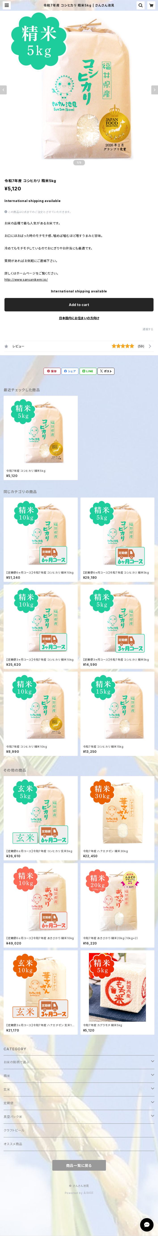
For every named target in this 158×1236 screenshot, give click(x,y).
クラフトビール (14, 1130)
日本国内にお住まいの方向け (79, 318)
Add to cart (79, 304)
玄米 (7, 1089)
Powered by (79, 1193)
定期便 (8, 1103)
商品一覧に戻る (79, 1165)
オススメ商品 (13, 1144)
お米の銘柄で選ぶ (16, 1062)
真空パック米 (13, 1117)
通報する (148, 329)
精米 (7, 1076)
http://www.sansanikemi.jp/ (26, 279)
